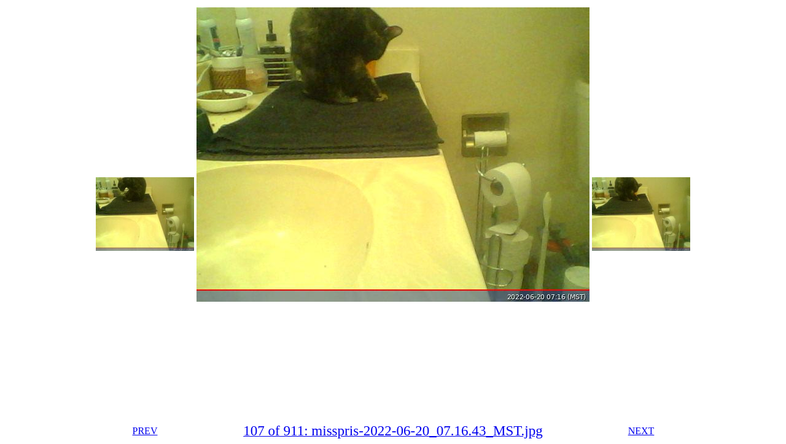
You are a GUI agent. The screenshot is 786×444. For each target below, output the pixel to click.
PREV (145, 431)
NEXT (641, 431)
